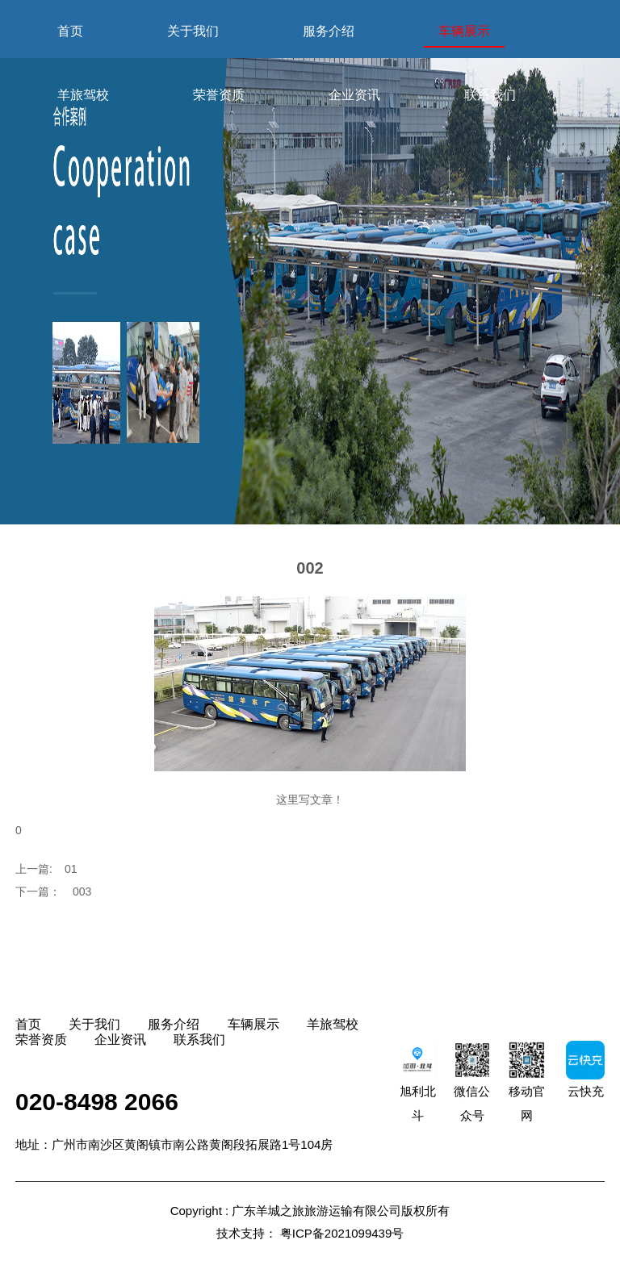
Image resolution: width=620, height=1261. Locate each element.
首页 (70, 31)
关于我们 (193, 31)
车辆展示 (464, 31)
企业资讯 (354, 95)
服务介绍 (328, 31)
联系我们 (490, 95)
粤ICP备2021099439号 (342, 1233)
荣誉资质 (219, 95)
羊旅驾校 (83, 95)
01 (71, 868)
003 (82, 891)
